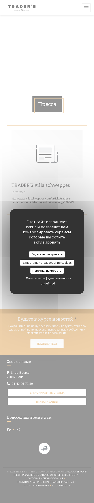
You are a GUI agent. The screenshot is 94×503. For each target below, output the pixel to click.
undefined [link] (48, 283)
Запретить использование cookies (47, 263)
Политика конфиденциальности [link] (48, 278)
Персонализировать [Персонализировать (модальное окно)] (47, 271)
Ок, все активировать (47, 254)
